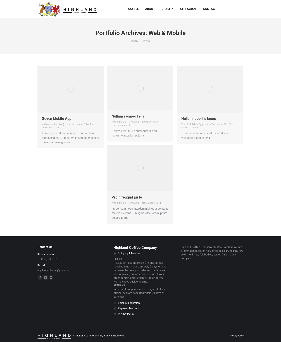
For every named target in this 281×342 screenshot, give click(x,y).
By (64, 124)
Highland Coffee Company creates (201, 247)
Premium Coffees (232, 247)
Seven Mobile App (56, 118)
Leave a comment (51, 127)
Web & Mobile (49, 124)
